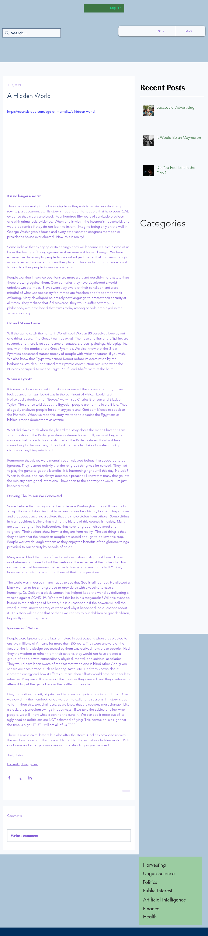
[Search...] (31, 33)
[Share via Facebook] (9, 778)
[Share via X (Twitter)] (20, 778)
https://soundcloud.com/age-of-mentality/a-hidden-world (51, 112)
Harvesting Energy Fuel (22, 764)
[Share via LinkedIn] (30, 778)
